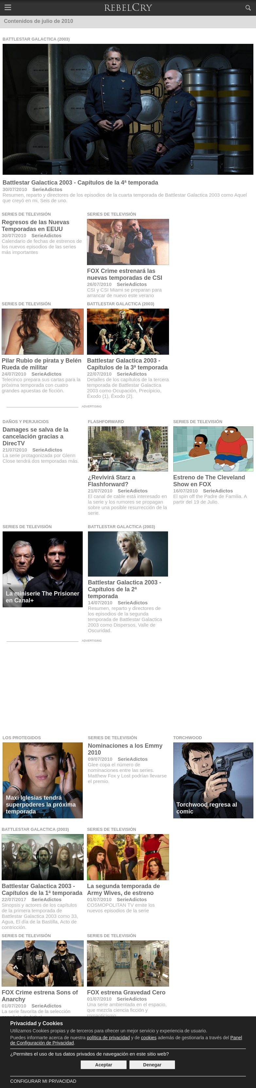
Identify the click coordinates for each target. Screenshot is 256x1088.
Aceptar (103, 1064)
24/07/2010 (14, 374)
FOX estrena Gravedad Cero (126, 992)
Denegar (152, 1064)
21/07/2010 (15, 450)
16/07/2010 (185, 490)
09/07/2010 (100, 759)
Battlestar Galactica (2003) (36, 39)
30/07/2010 (15, 189)
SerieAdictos (47, 189)
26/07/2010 (99, 284)
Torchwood (187, 737)
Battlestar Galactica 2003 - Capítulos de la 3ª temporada (127, 364)
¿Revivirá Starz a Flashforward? (111, 481)
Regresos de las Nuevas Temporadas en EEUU (35, 225)
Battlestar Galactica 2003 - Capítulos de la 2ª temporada (124, 589)
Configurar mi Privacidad (43, 1081)
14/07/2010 (100, 602)
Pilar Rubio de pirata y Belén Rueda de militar (41, 364)
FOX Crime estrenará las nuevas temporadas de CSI (124, 274)
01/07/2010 (99, 899)
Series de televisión (26, 214)
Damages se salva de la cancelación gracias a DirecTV (35, 436)
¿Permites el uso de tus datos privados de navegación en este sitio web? (89, 1054)
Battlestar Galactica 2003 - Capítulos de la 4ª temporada (80, 182)
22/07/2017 (14, 899)
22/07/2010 (99, 374)
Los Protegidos (22, 737)
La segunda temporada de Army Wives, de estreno (123, 889)
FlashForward (106, 421)
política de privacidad (108, 1037)
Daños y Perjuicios (26, 421)
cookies (148, 1037)
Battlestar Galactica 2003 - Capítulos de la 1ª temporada (42, 889)
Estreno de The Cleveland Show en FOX (209, 481)
